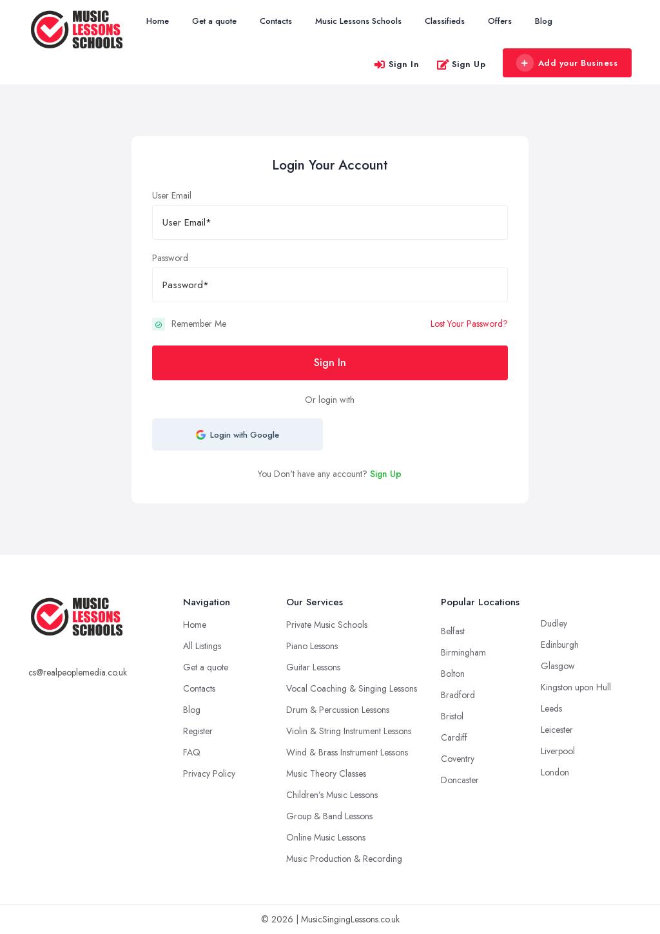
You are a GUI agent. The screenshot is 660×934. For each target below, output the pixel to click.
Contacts (276, 21)
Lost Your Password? (469, 323)
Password (170, 257)
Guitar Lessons (313, 667)
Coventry (457, 758)
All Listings (202, 645)
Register (198, 731)
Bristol (452, 716)
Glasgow (558, 665)
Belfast (453, 631)
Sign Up (461, 64)
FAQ (191, 752)
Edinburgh (560, 644)
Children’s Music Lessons (332, 794)
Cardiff (454, 737)
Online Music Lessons (325, 837)
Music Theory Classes (326, 773)
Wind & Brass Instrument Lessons (347, 752)
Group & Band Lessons (329, 816)
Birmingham (463, 652)
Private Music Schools (326, 624)
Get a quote (214, 21)
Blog (543, 21)
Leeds (551, 708)
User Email (171, 195)
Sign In (396, 64)
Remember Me (198, 323)
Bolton (453, 673)
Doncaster (460, 779)
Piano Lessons (312, 645)
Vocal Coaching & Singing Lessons (351, 688)
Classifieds (445, 21)
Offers (500, 21)
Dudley (554, 623)
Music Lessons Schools (358, 21)
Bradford (458, 694)
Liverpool (558, 750)
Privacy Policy (209, 773)
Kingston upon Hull (576, 687)
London (555, 772)
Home (157, 21)
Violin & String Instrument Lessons (348, 731)
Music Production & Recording (344, 858)
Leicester (557, 729)
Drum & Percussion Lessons (337, 709)
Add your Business (566, 63)
